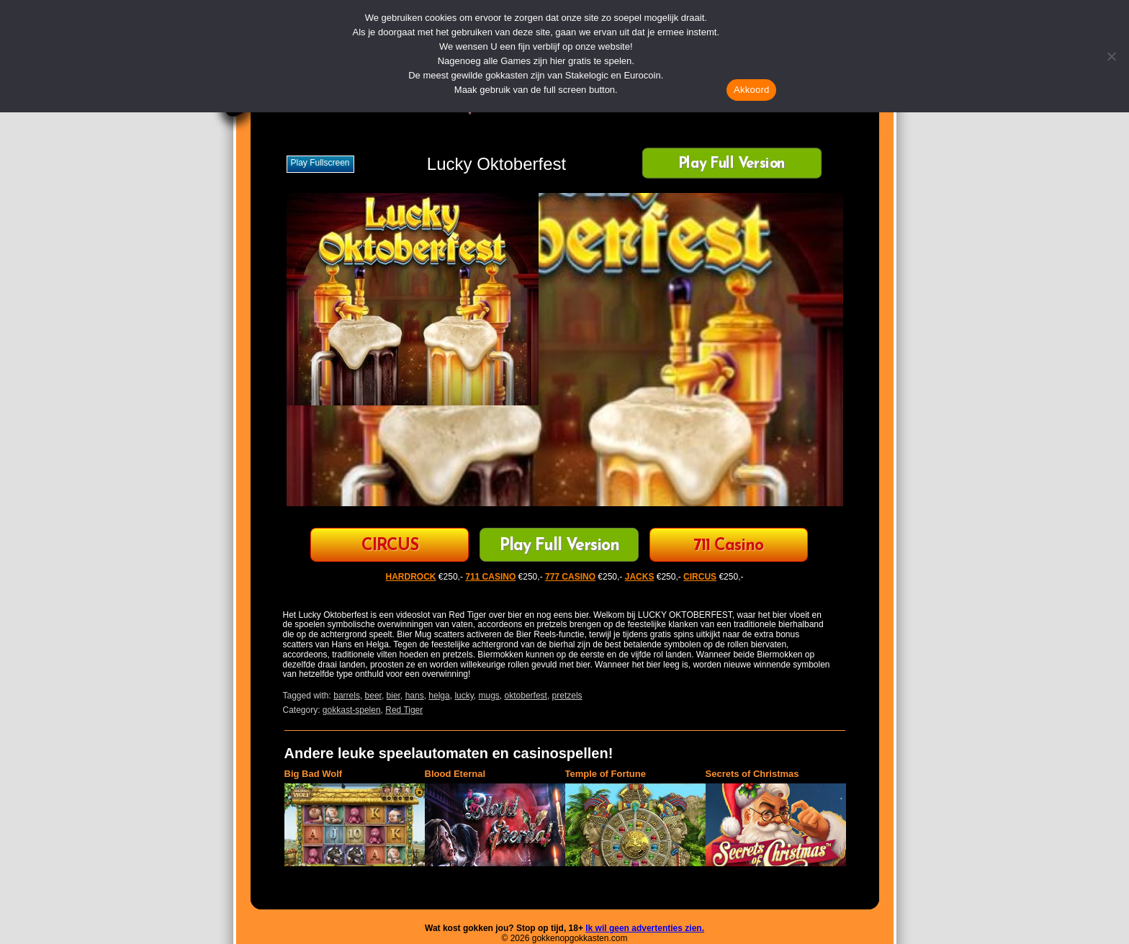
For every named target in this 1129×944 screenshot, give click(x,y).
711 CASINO (490, 577)
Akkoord (751, 89)
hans (414, 696)
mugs (489, 696)
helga (438, 696)
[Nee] (1111, 56)
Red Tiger (404, 710)
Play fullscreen (320, 163)
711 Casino (728, 546)
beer (373, 696)
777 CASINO (570, 577)
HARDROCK (411, 577)
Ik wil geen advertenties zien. (644, 928)
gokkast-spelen (352, 710)
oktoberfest (526, 696)
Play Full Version (732, 164)
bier (393, 696)
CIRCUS (389, 546)
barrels (346, 696)
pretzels (567, 696)
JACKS (640, 577)
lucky (463, 696)
